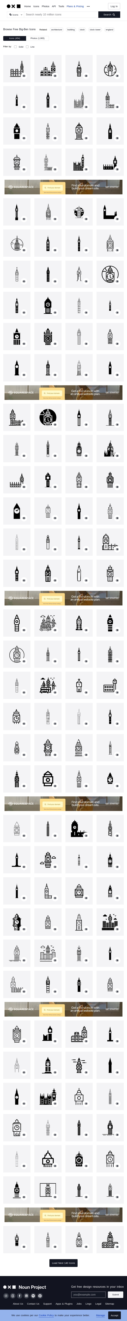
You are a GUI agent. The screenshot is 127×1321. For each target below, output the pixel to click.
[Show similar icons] (24, 76)
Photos (45, 6)
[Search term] (61, 14)
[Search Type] (15, 14)
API (54, 6)
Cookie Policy (46, 1315)
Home (27, 6)
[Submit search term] (109, 14)
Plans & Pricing (75, 6)
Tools (61, 6)
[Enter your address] (88, 1294)
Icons (36, 6)
